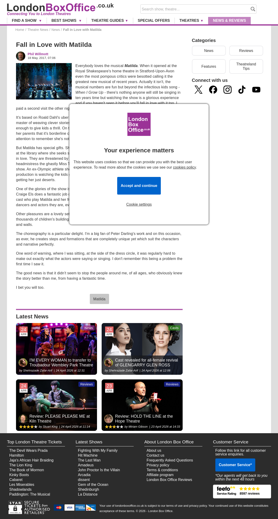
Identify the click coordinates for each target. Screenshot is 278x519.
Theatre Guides (107, 20)
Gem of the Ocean (93, 485)
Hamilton (16, 455)
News (229, 20)
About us (154, 450)
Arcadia (84, 475)
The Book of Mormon (26, 470)
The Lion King (20, 465)
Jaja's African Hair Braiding (31, 460)
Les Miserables (21, 485)
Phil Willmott (38, 54)
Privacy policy (158, 465)
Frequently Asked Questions (170, 460)
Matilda (99, 299)
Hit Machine (87, 455)
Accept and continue (139, 186)
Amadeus (86, 465)
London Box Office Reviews (169, 480)
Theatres (189, 20)
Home (19, 30)
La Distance (88, 494)
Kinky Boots (19, 475)
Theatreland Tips (246, 66)
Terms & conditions (162, 470)
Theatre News (37, 30)
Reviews (246, 51)
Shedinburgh (88, 489)
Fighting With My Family (98, 450)
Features (208, 66)
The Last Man (89, 460)
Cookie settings (139, 204)
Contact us (155, 455)
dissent (84, 480)
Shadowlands (20, 489)
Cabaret (16, 480)
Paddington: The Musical (29, 494)
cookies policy (184, 167)
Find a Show (25, 20)
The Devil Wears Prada (28, 450)
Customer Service (235, 465)
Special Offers (154, 20)
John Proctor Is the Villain (99, 470)
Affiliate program (160, 475)
